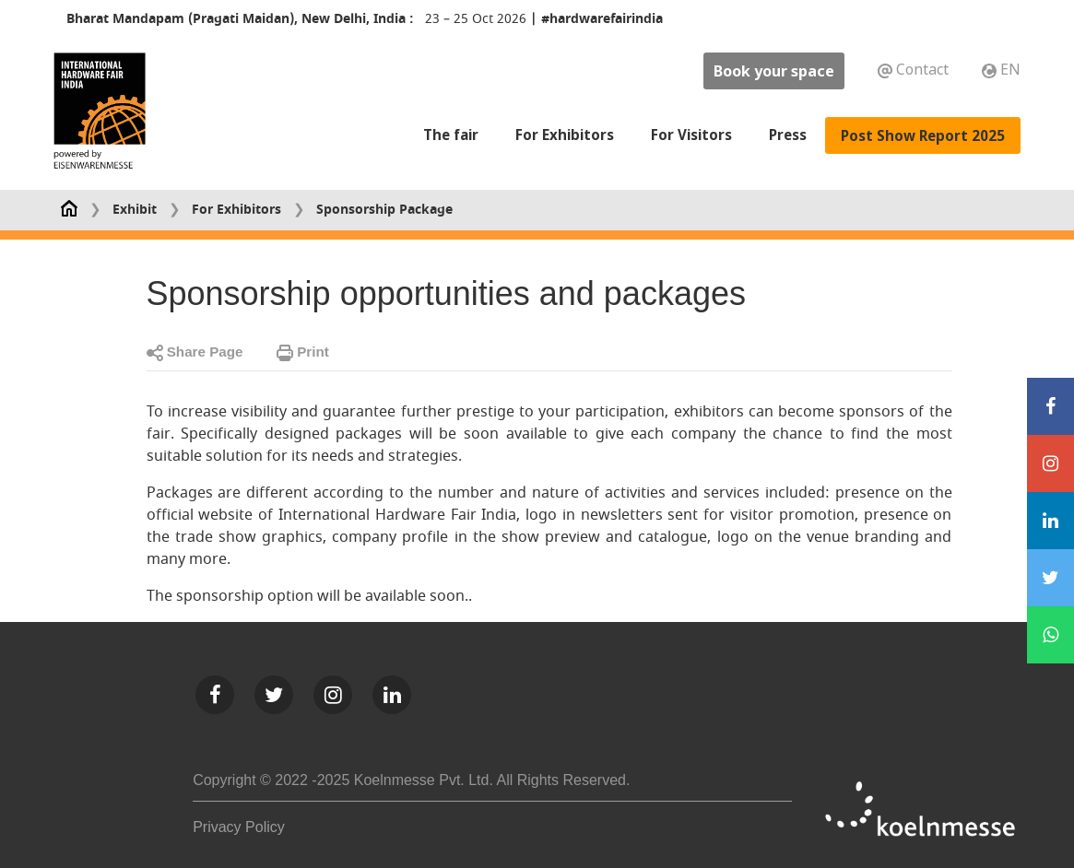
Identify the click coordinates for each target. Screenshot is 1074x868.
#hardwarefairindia (602, 19)
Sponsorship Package (384, 209)
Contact (915, 69)
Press (788, 134)
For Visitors (691, 134)
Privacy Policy (239, 827)
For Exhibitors (564, 133)
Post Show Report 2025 (923, 134)
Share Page (195, 351)
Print (303, 351)
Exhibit (134, 209)
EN (1001, 69)
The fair (450, 133)
